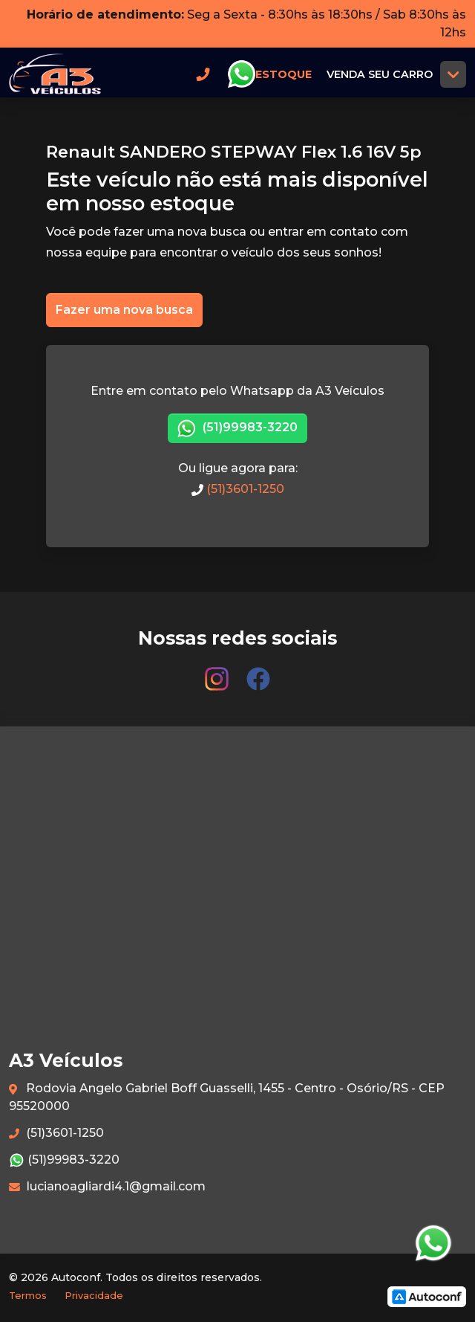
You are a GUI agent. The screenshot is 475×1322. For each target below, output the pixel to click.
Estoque (283, 74)
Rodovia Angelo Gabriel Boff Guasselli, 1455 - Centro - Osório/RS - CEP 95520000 (227, 1097)
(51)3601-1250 (237, 489)
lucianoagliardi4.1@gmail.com (107, 1186)
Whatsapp (241, 74)
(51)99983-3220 (237, 428)
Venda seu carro (380, 74)
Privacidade (94, 1295)
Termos (28, 1295)
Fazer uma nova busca (124, 310)
